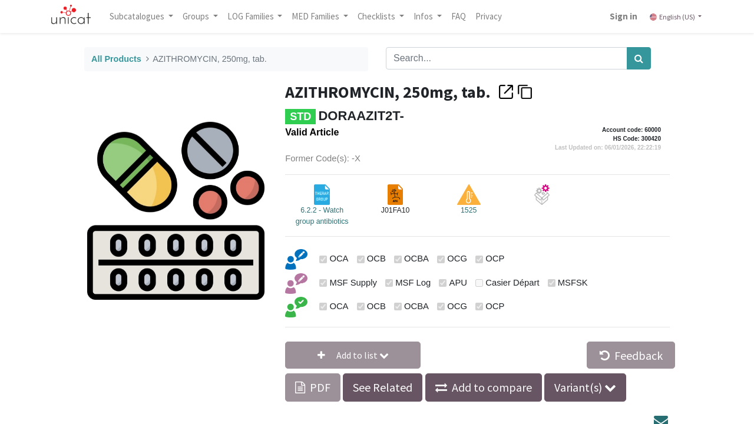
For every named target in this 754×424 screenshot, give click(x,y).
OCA (338, 258)
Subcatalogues (138, 16)
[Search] (639, 58)
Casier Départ (512, 282)
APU (458, 282)
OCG (457, 258)
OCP (494, 258)
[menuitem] (459, 16)
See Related (382, 387)
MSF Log (413, 282)
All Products (116, 59)
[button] (353, 355)
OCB (376, 258)
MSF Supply (353, 282)
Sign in (623, 16)
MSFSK (573, 282)
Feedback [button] (631, 355)
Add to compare (492, 387)
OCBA (416, 258)
